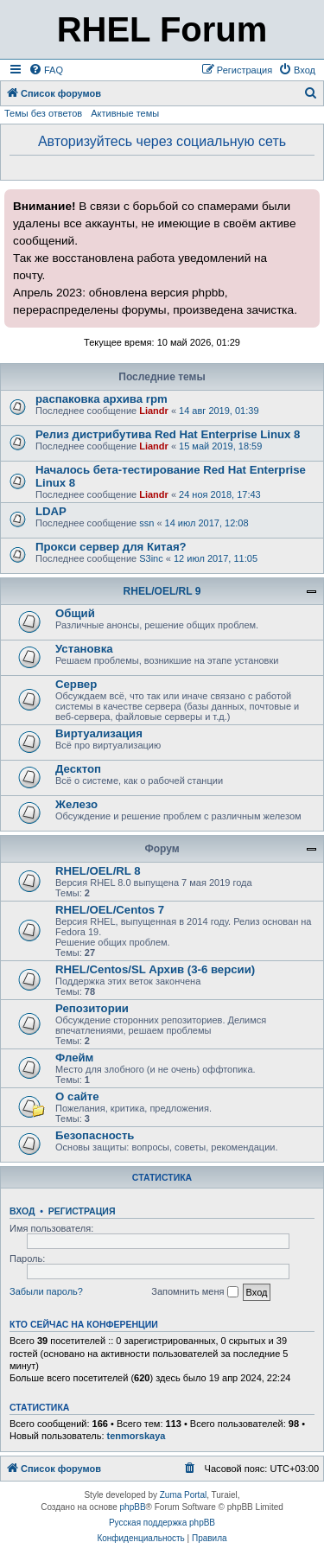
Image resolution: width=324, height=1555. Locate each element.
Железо (76, 804)
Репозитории (92, 1008)
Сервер (76, 684)
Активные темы (125, 113)
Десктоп (78, 768)
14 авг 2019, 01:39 (218, 410)
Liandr (153, 410)
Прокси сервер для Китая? (111, 546)
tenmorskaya (136, 1436)
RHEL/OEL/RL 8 (98, 870)
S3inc (151, 558)
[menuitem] (46, 70)
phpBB (133, 1507)
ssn (146, 523)
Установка (84, 648)
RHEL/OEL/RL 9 (162, 591)
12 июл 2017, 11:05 (215, 558)
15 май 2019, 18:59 (220, 446)
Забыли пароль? (46, 1291)
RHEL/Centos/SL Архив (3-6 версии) (155, 969)
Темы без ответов (43, 113)
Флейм (74, 1057)
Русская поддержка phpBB (162, 1522)
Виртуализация (99, 733)
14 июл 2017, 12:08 (207, 523)
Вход (22, 1211)
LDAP (51, 511)
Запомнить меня (194, 1292)
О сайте (77, 1096)
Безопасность (94, 1135)
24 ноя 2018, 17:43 (220, 494)
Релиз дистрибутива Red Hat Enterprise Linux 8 (167, 434)
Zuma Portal (183, 1495)
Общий (75, 613)
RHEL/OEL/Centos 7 (109, 909)
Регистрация (82, 1211)
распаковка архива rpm (101, 398)
